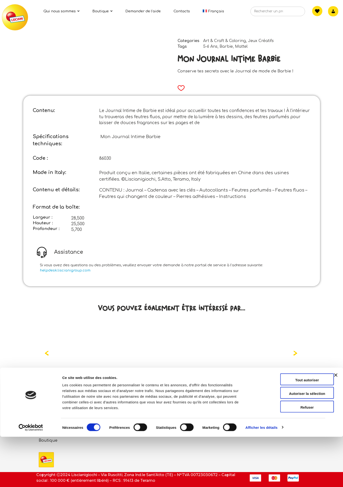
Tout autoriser (291, 430)
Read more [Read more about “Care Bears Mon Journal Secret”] (254, 385)
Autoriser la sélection (291, 444)
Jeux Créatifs (261, 41)
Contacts (137, 409)
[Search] (294, 13)
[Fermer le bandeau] (335, 429)
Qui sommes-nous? (58, 409)
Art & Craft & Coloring (224, 41)
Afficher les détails (261, 478)
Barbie (226, 46)
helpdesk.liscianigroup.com (65, 270)
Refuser (291, 457)
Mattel (241, 46)
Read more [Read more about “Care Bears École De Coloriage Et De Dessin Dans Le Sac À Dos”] (160, 385)
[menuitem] (213, 11)
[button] (180, 88)
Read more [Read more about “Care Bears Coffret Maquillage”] (67, 385)
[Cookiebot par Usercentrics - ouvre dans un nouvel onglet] (31, 477)
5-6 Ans (210, 46)
